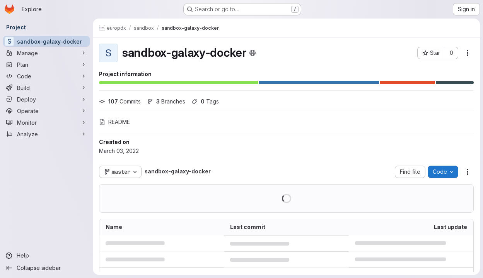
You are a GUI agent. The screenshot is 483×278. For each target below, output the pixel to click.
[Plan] (46, 64)
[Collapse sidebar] (46, 268)
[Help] (46, 255)
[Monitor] (46, 122)
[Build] (46, 87)
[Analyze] (46, 134)
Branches (166, 101)
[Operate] (46, 110)
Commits (120, 101)
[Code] (46, 76)
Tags (205, 101)
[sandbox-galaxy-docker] (46, 41)
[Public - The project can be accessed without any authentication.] (252, 53)
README (114, 122)
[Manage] (46, 52)
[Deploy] (46, 99)
